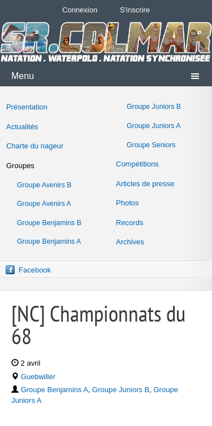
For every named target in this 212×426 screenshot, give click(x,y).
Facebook (35, 270)
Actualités (22, 126)
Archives (130, 242)
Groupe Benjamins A (49, 241)
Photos (127, 203)
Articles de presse (145, 183)
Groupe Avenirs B (44, 185)
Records (129, 222)
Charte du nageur (34, 146)
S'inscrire (135, 10)
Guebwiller (38, 376)
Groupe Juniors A (153, 126)
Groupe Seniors (151, 145)
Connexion (79, 10)
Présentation (26, 107)
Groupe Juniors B (154, 107)
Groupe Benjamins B (49, 223)
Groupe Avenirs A (44, 204)
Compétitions (137, 164)
